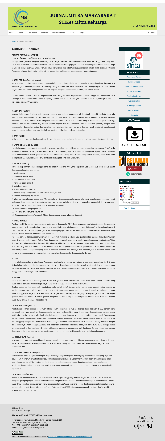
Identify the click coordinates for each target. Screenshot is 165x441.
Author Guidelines (134, 91)
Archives (44, 33)
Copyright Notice (134, 106)
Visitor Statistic (134, 110)
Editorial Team (134, 82)
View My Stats (129, 208)
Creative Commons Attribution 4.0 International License (70, 437)
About (72, 33)
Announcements (58, 33)
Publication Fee (134, 101)
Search (151, 33)
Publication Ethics (134, 96)
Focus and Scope (134, 77)
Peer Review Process (134, 87)
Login (82, 33)
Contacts (134, 115)
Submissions (32, 33)
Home (10, 33)
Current (20, 33)
